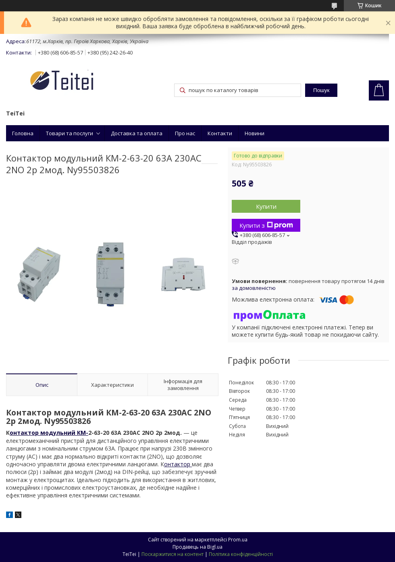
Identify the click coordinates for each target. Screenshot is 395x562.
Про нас (185, 133)
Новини (254, 133)
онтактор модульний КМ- (49, 432)
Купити (266, 206)
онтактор (178, 464)
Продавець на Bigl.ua (197, 546)
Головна (22, 133)
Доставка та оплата (136, 133)
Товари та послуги (69, 133)
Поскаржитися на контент (172, 554)
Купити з (266, 225)
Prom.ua (237, 539)
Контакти (220, 133)
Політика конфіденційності (241, 554)
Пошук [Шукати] (321, 90)
